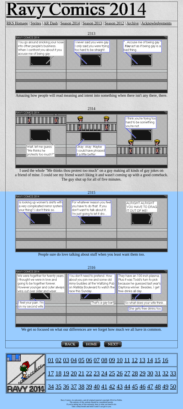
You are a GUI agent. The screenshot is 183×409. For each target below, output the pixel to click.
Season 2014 (70, 23)
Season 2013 (92, 23)
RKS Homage (17, 23)
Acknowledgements (156, 23)
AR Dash (51, 23)
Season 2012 (114, 23)
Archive (132, 23)
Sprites (36, 23)
